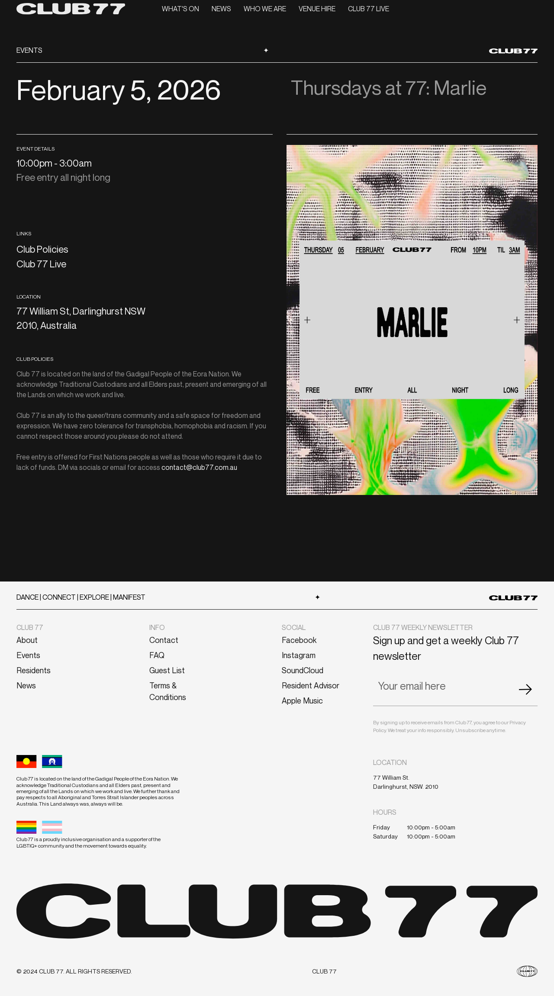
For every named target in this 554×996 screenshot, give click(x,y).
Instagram (299, 655)
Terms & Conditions (167, 691)
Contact (163, 640)
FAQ (156, 655)
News (221, 8)
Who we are (265, 8)
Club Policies (42, 249)
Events (28, 655)
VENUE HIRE (317, 8)
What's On (180, 8)
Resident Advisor (310, 685)
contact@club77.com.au (199, 467)
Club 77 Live (41, 264)
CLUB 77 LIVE (368, 8)
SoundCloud (302, 670)
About (27, 640)
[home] (70, 8)
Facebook (299, 640)
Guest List (167, 670)
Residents (33, 670)
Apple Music (302, 700)
